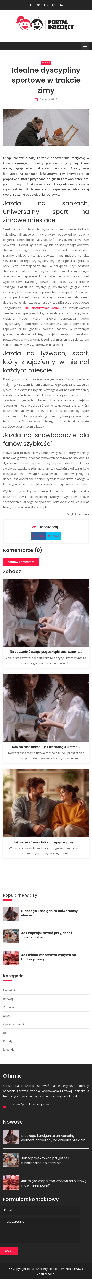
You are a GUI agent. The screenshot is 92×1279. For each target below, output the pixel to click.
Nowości (9, 990)
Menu (85, 46)
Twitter (53, 535)
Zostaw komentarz (20, 562)
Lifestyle (8, 1049)
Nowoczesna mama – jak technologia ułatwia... (46, 747)
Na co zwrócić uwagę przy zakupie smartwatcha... (46, 652)
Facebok (39, 535)
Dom (6, 1033)
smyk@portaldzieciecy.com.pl (32, 1104)
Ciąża (6, 1016)
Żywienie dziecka (14, 1024)
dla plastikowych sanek (43, 308)
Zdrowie (8, 1007)
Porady (46, 62)
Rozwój (8, 999)
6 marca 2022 (46, 99)
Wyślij (9, 1251)
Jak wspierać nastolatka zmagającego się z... (46, 842)
